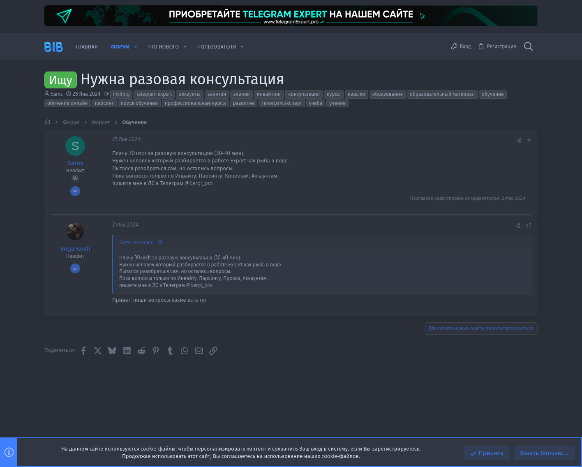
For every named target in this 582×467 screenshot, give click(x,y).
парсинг (104, 103)
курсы (334, 94)
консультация (304, 94)
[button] (135, 46)
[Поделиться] (519, 141)
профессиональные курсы (195, 103)
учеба (315, 103)
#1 (529, 140)
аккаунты (189, 94)
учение (337, 103)
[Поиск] (529, 46)
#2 (528, 225)
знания (241, 94)
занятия (217, 94)
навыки (356, 94)
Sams (57, 94)
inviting (121, 94)
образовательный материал (442, 94)
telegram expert (154, 94)
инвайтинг (269, 94)
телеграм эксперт (281, 103)
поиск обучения (139, 103)
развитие (244, 103)
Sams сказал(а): (137, 242)
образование (387, 94)
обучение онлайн (67, 103)
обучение (493, 94)
